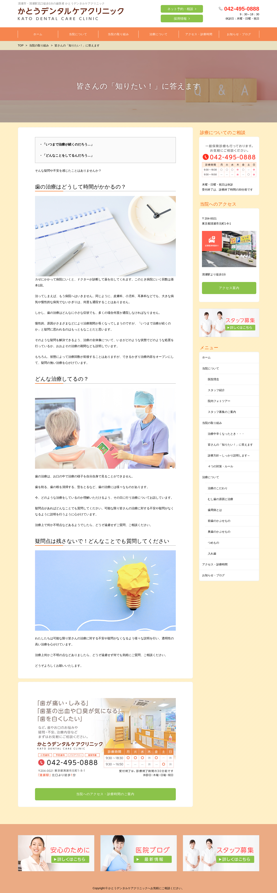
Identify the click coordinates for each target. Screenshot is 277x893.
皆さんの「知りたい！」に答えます (230, 444)
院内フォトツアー (219, 401)
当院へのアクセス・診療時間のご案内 (105, 794)
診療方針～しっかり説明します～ (229, 455)
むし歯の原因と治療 (220, 499)
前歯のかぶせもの (219, 520)
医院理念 (213, 379)
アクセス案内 (229, 288)
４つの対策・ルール (220, 466)
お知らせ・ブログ (213, 575)
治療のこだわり (218, 488)
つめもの (213, 542)
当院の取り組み (212, 422)
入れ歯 (212, 553)
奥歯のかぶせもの (219, 531)
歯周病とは (215, 510)
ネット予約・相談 (180, 9)
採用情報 (180, 18)
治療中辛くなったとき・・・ (226, 433)
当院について (210, 368)
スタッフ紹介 (216, 390)
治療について (210, 477)
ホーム (206, 357)
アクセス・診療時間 (215, 564)
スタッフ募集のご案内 (222, 411)
